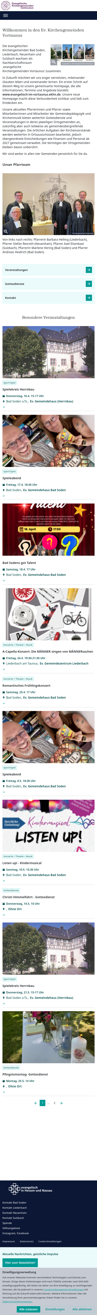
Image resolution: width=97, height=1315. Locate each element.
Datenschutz (27, 1241)
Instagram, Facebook (15, 1233)
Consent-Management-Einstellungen (64, 1289)
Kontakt (10, 298)
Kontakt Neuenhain (14, 1213)
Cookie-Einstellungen (49, 1241)
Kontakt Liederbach (14, 1207)
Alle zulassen (28, 1309)
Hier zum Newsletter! (20, 1263)
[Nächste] (61, 1103)
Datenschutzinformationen (17, 1301)
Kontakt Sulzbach (13, 1218)
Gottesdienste (14, 284)
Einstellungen (55, 1309)
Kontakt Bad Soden (14, 1202)
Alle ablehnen (82, 1309)
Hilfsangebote (11, 1228)
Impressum (8, 1241)
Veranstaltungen (16, 270)
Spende (7, 1223)
